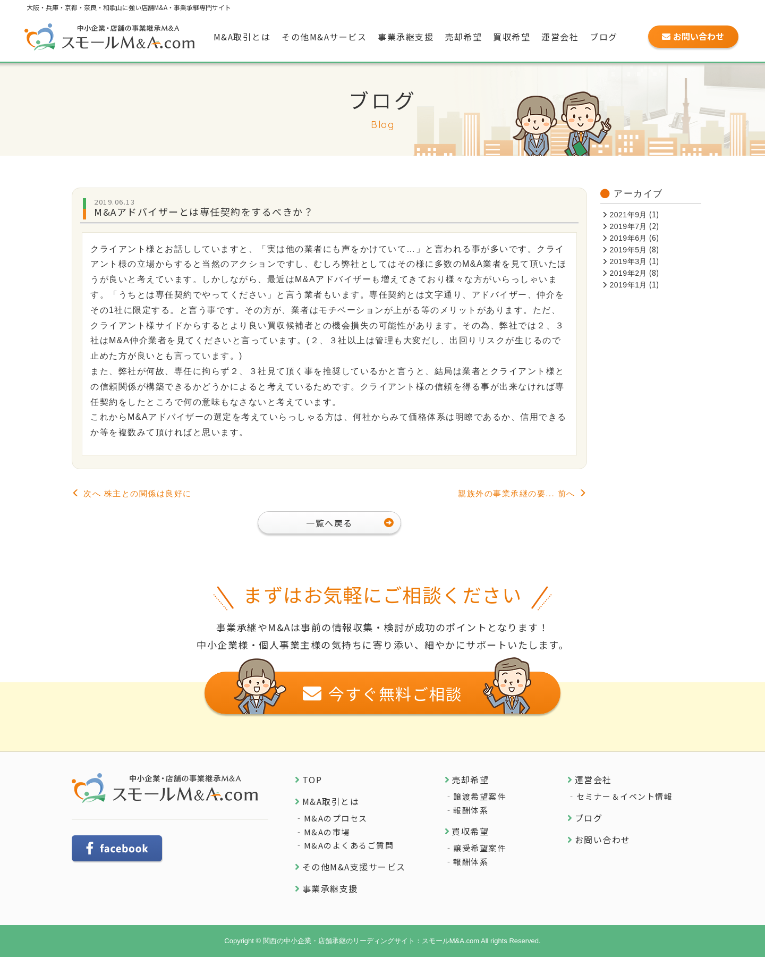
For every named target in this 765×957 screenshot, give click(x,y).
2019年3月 (628, 261)
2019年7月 (628, 226)
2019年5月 (628, 249)
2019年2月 (628, 273)
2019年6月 (628, 238)
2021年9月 (628, 214)
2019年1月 (628, 285)
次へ (132, 493)
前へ (522, 493)
